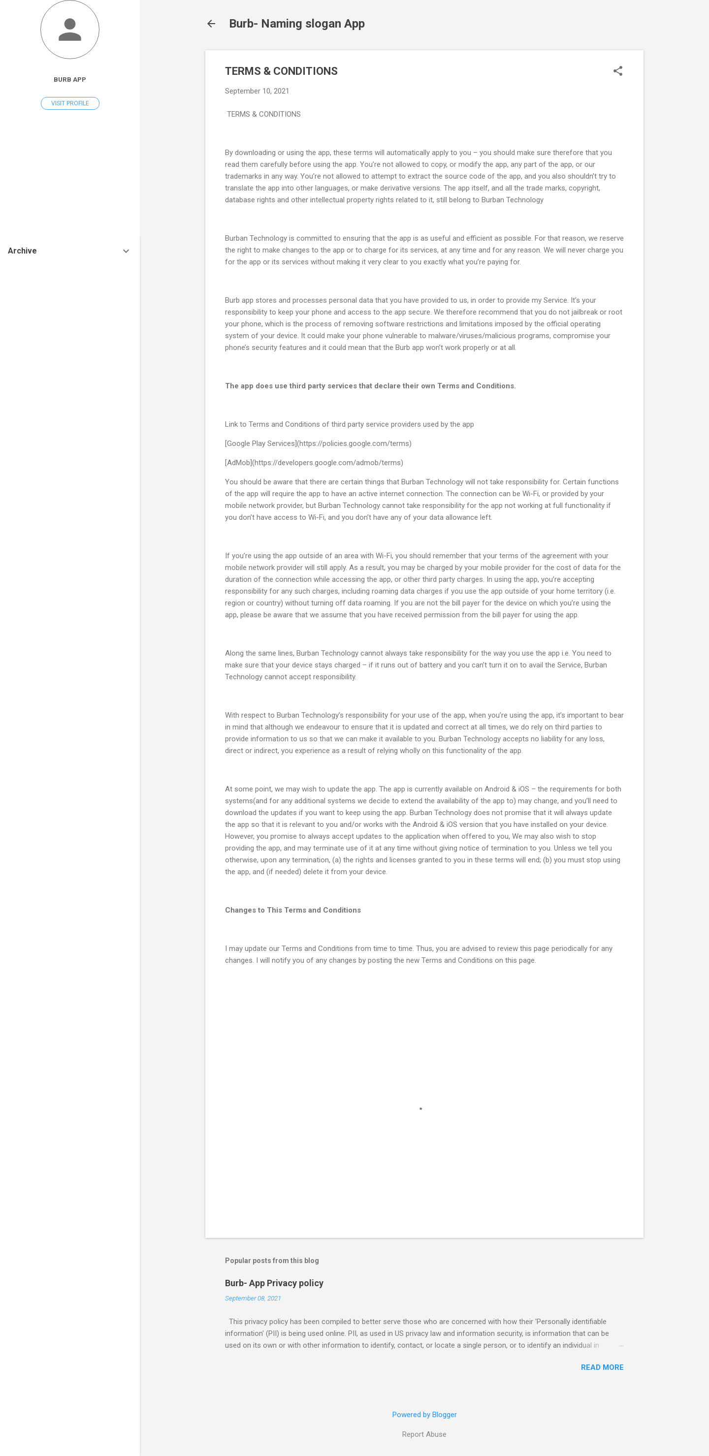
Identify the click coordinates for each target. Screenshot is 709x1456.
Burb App (70, 79)
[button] (618, 72)
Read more (602, 1367)
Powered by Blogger (424, 1414)
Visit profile (70, 103)
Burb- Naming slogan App (297, 24)
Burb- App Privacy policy (274, 1283)
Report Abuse (424, 1434)
